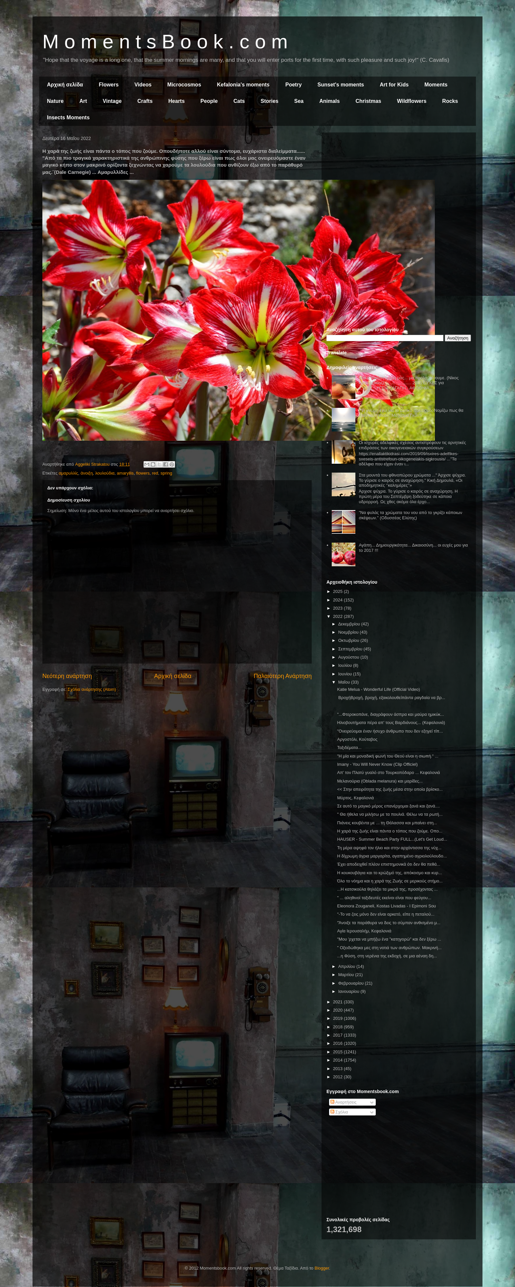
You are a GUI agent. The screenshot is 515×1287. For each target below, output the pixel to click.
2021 (338, 1001)
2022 (338, 616)
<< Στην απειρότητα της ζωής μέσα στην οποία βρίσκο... (389, 789)
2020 (338, 1010)
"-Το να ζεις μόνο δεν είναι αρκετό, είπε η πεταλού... (385, 914)
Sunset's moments (341, 84)
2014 (338, 1060)
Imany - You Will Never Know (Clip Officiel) (377, 764)
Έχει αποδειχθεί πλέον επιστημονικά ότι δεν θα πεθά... (388, 864)
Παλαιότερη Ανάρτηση (283, 676)
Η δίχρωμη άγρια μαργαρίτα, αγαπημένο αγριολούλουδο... (392, 856)
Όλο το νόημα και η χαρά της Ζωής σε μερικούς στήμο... (389, 880)
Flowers (109, 84)
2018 (338, 1026)
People (208, 101)
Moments (435, 84)
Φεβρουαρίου (351, 983)
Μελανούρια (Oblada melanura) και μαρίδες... (379, 781)
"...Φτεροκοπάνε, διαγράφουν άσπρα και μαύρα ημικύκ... (390, 714)
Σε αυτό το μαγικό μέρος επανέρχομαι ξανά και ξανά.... (388, 806)
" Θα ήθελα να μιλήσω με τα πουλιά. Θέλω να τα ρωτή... (389, 814)
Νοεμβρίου (349, 632)
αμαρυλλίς (68, 473)
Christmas (368, 101)
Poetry (293, 84)
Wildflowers (412, 101)
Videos (142, 84)
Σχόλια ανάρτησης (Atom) (92, 689)
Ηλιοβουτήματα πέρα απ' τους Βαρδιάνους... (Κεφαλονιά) (391, 722)
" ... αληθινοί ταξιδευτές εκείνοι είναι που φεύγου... (384, 897)
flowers (142, 473)
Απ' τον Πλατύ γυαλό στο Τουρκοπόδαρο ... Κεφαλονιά (388, 772)
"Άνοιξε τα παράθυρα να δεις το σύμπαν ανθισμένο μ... (388, 922)
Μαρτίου (346, 974)
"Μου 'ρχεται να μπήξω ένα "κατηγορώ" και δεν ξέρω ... (389, 939)
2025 (338, 591)
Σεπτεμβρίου (351, 648)
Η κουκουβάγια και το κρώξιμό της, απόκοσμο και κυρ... (389, 872)
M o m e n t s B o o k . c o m (165, 42)
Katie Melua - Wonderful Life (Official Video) (378, 689)
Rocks (450, 101)
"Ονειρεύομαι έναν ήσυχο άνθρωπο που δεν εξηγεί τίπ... (390, 731)
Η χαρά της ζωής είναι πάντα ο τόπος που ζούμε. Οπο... (389, 831)
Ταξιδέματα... (349, 747)
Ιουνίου (345, 673)
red (155, 473)
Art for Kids (394, 84)
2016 (338, 1043)
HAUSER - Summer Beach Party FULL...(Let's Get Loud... (392, 839)
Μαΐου (344, 682)
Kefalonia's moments (243, 84)
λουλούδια (105, 473)
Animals (329, 101)
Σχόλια (339, 1112)
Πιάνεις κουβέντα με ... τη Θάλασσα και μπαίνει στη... (387, 822)
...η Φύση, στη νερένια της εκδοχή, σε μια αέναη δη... (387, 955)
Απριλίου (347, 966)
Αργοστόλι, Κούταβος (357, 739)
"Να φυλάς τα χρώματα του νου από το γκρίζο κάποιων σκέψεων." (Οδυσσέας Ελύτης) (410, 515)
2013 (338, 1068)
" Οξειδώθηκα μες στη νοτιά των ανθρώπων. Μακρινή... (389, 947)
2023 (338, 608)
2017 (338, 1035)
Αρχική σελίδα (65, 84)
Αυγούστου (349, 657)
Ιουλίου (345, 665)
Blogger (322, 1268)
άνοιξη (86, 473)
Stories (270, 101)
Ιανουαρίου (349, 991)
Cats (239, 101)
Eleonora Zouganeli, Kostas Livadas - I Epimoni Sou (386, 905)
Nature (55, 101)
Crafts (144, 101)
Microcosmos (184, 84)
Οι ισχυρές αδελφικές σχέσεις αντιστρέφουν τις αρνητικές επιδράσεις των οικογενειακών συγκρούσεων (412, 445)
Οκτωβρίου (349, 640)
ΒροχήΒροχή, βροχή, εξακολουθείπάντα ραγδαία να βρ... (391, 697)
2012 (338, 1076)
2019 (338, 1018)
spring (166, 473)
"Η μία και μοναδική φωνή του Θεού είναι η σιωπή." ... (387, 756)
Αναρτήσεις (343, 1102)
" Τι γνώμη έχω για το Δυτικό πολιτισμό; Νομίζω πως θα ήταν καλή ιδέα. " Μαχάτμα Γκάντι (411, 413)
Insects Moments (68, 117)
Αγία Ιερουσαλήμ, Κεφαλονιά (364, 930)
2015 (338, 1051)
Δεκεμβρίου (349, 623)
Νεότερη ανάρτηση (67, 676)
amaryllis (125, 473)
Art (83, 101)
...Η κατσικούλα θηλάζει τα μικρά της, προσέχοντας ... (387, 889)
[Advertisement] (398, 183)
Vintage (112, 101)
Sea (298, 101)
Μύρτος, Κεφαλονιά (355, 797)
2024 (338, 599)
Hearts (176, 101)
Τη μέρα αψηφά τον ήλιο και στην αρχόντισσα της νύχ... (389, 847)
